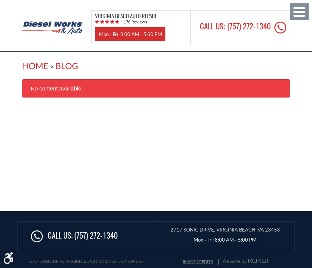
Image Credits (198, 261)
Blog (66, 66)
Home (35, 66)
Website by (245, 261)
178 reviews (135, 22)
